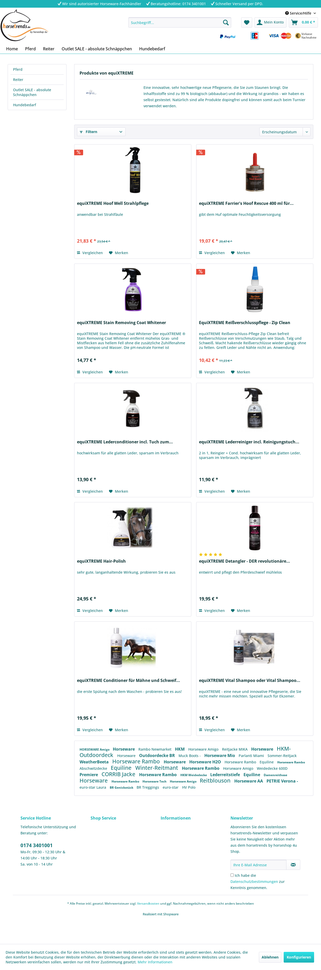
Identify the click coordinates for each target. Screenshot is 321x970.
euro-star (171, 787)
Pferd (18, 69)
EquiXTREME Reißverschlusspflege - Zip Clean (244, 322)
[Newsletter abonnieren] (293, 865)
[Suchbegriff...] (179, 22)
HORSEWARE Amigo (95, 749)
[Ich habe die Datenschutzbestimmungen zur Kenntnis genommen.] (232, 875)
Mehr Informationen (155, 962)
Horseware (124, 749)
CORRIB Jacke (119, 774)
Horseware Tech (154, 781)
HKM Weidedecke (194, 775)
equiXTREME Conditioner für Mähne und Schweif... (128, 680)
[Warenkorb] (303, 22)
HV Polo (188, 787)
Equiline (267, 762)
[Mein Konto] (270, 22)
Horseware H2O (205, 762)
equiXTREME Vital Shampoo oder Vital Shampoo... (249, 680)
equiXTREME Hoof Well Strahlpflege (113, 203)
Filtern (88, 131)
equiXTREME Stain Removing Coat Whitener (121, 322)
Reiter (18, 79)
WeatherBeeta (95, 762)
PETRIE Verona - (282, 781)
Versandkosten (148, 903)
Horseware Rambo (136, 761)
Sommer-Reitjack (282, 755)
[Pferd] (30, 49)
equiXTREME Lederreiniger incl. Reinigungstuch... (249, 442)
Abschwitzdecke (94, 768)
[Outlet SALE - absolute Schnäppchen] (97, 49)
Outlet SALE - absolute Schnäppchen (32, 92)
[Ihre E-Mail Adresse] (258, 865)
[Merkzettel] (246, 22)
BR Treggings (148, 787)
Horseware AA (249, 781)
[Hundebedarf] (152, 49)
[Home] (12, 49)
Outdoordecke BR (157, 755)
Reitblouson (216, 780)
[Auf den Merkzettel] (118, 253)
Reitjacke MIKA (235, 749)
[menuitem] (179, 22)
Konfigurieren (299, 957)
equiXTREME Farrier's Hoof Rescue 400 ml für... (246, 203)
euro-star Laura (93, 787)
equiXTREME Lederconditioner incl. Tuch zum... (125, 442)
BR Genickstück (122, 787)
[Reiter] (48, 49)
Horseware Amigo (203, 749)
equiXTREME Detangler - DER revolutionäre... (244, 561)
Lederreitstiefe (225, 774)
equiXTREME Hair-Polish (101, 561)
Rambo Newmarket (155, 749)
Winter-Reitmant (157, 767)
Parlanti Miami (252, 755)
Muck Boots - (190, 755)
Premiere (89, 774)
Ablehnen (270, 957)
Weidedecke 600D (272, 768)
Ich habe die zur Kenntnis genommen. (257, 881)
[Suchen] (225, 22)
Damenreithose (275, 775)
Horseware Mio (220, 755)
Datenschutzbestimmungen (254, 881)
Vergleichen (90, 252)
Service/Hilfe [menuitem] (298, 13)
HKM (180, 749)
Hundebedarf (24, 104)
